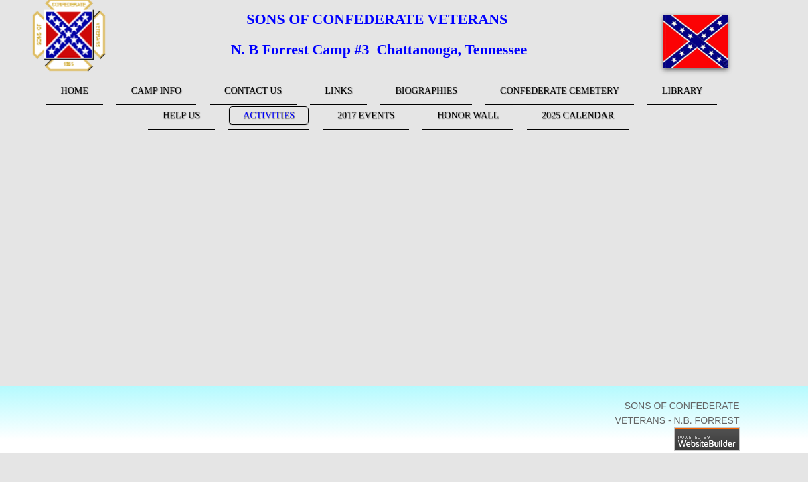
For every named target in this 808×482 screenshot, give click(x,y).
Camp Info (156, 91)
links (338, 91)
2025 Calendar (578, 115)
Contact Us (253, 91)
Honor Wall (468, 115)
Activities (269, 115)
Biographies (426, 91)
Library (682, 91)
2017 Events (365, 115)
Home (74, 91)
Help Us (181, 115)
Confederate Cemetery (559, 91)
